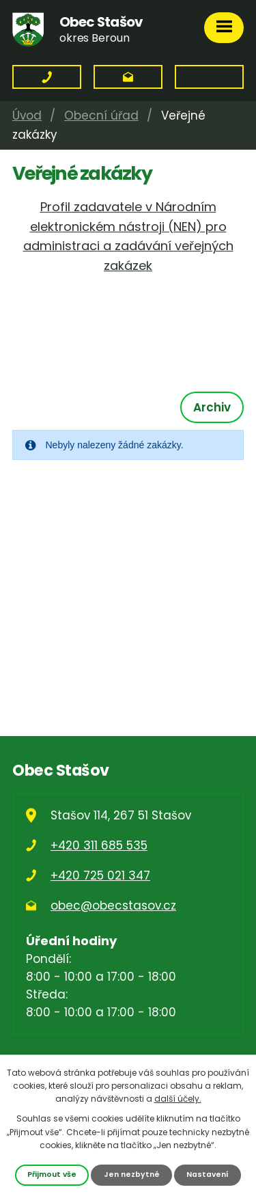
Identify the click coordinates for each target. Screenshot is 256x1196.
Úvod (27, 115)
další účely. (177, 1098)
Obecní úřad (101, 115)
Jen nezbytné (132, 1174)
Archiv (212, 407)
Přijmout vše (51, 1174)
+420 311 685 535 (99, 845)
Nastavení (207, 1174)
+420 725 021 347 (100, 875)
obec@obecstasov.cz (113, 905)
